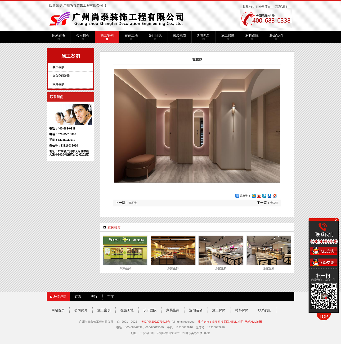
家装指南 (179, 35)
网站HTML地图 (233, 321)
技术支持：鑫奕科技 (210, 321)
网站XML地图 (253, 321)
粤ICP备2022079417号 (155, 321)
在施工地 (131, 35)
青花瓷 (133, 203)
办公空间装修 (61, 75)
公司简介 (264, 6)
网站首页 (58, 35)
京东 (78, 297)
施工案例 (107, 35)
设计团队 (155, 35)
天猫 (94, 297)
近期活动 (203, 35)
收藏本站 (248, 6)
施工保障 (227, 35)
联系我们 (281, 6)
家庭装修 (58, 84)
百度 (110, 297)
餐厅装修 (58, 67)
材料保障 (252, 35)
